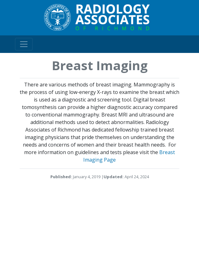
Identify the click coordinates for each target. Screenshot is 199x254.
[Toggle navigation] (24, 44)
